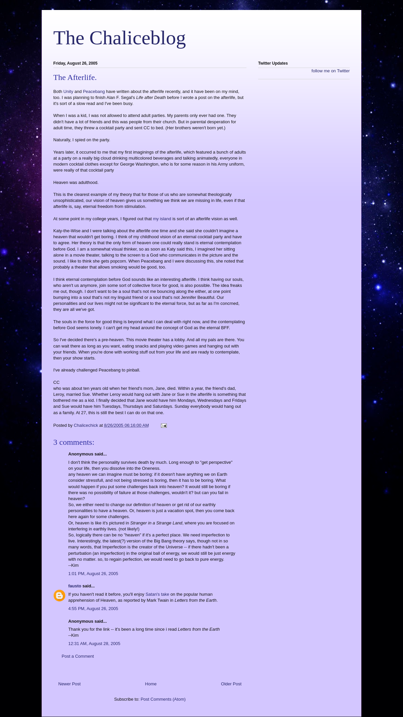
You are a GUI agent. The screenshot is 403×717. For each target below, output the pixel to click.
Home (151, 683)
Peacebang (94, 91)
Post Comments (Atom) (163, 699)
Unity (68, 91)
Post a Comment (78, 656)
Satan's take (157, 594)
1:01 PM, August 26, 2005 (93, 573)
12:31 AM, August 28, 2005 (94, 643)
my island (163, 218)
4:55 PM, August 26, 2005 (93, 608)
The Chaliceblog (119, 38)
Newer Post (69, 683)
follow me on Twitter (330, 70)
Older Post (231, 683)
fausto (74, 585)
